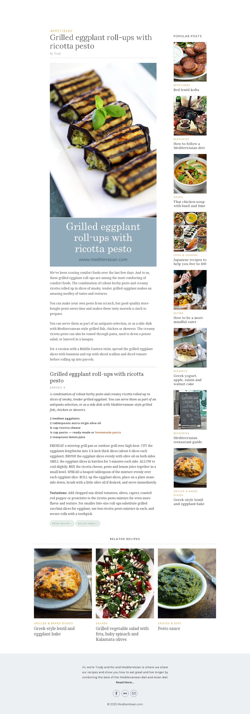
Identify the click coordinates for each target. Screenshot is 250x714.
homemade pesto (108, 432)
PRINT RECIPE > (62, 523)
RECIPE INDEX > (88, 523)
